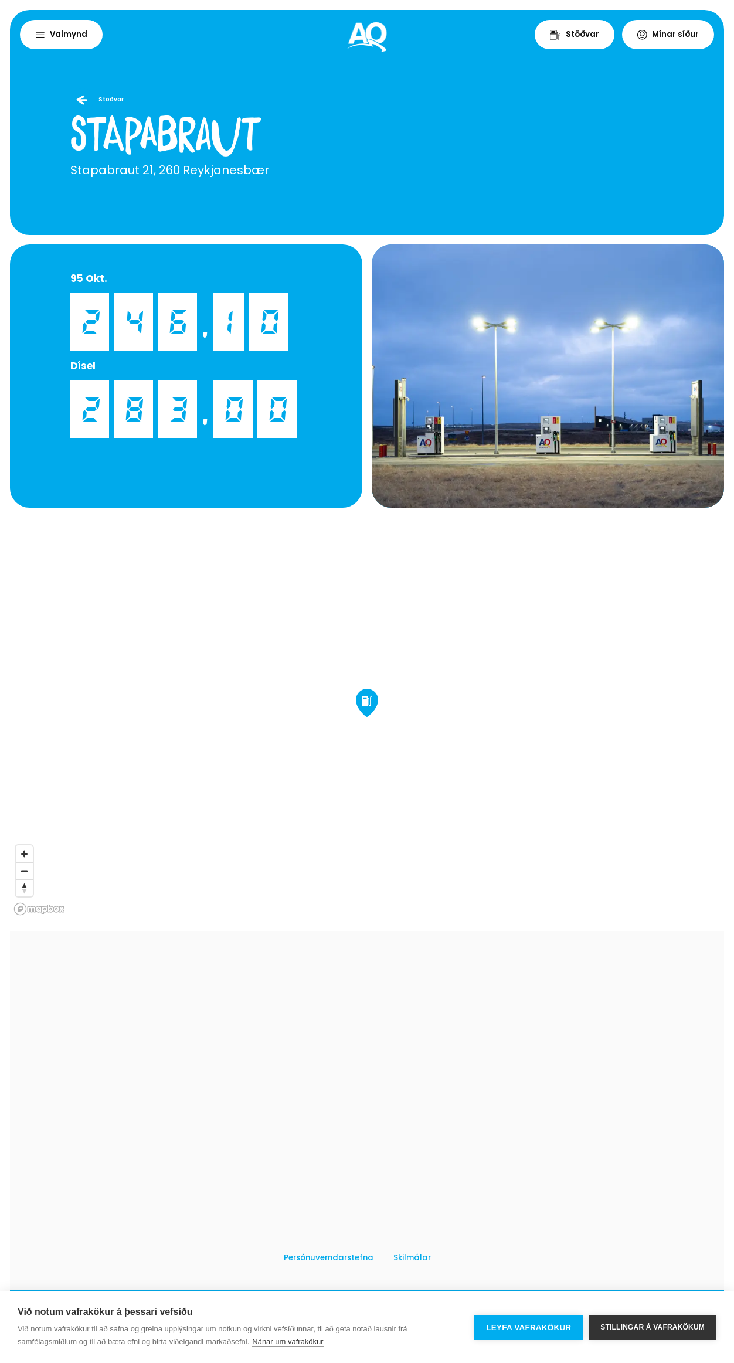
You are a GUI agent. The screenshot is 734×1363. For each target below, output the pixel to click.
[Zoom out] (24, 870)
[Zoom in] (24, 853)
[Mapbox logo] (39, 909)
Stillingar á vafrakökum (652, 1327)
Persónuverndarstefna (328, 1257)
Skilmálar (412, 1257)
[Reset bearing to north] (24, 887)
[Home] (367, 37)
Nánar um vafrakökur (287, 1341)
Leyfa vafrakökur (528, 1327)
